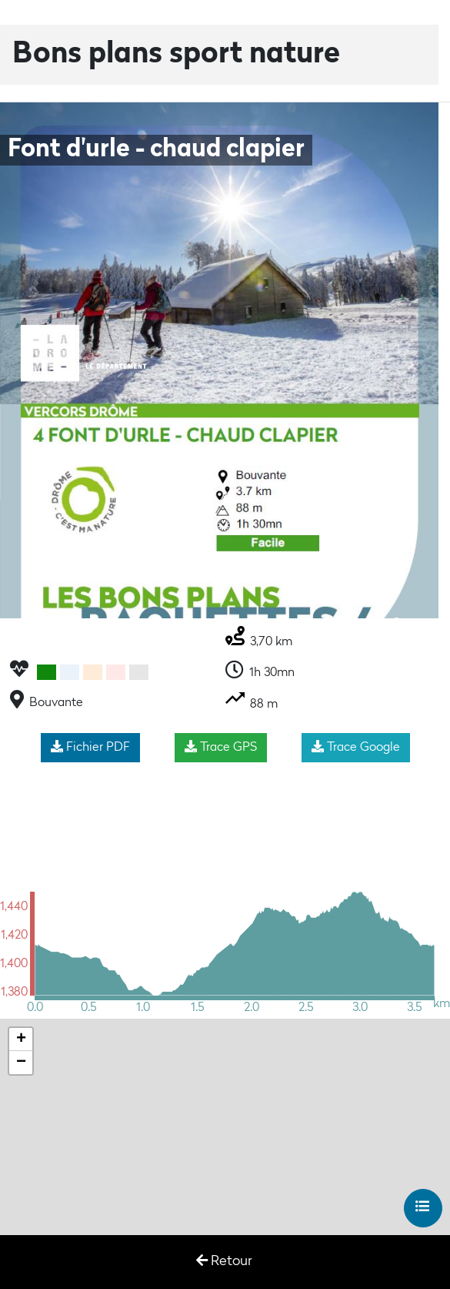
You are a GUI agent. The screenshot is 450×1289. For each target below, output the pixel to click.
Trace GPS (221, 747)
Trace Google (356, 747)
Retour (224, 1261)
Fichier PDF (90, 747)
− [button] (21, 1062)
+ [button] (21, 1039)
